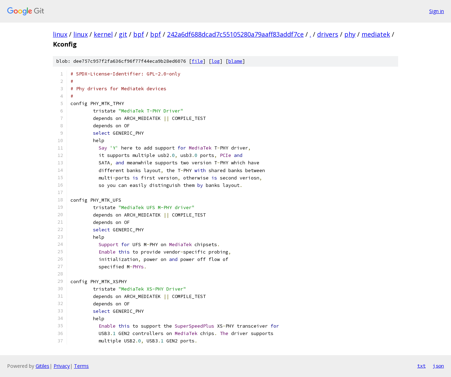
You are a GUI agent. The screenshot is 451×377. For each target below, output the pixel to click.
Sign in (436, 11)
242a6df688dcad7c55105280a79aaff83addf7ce (235, 34)
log (215, 61)
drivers (327, 34)
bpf (138, 34)
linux (60, 34)
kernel (103, 34)
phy (350, 34)
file (197, 61)
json (438, 366)
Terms (81, 366)
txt (421, 366)
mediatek (376, 34)
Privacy (62, 366)
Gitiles (42, 366)
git (123, 34)
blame (235, 61)
